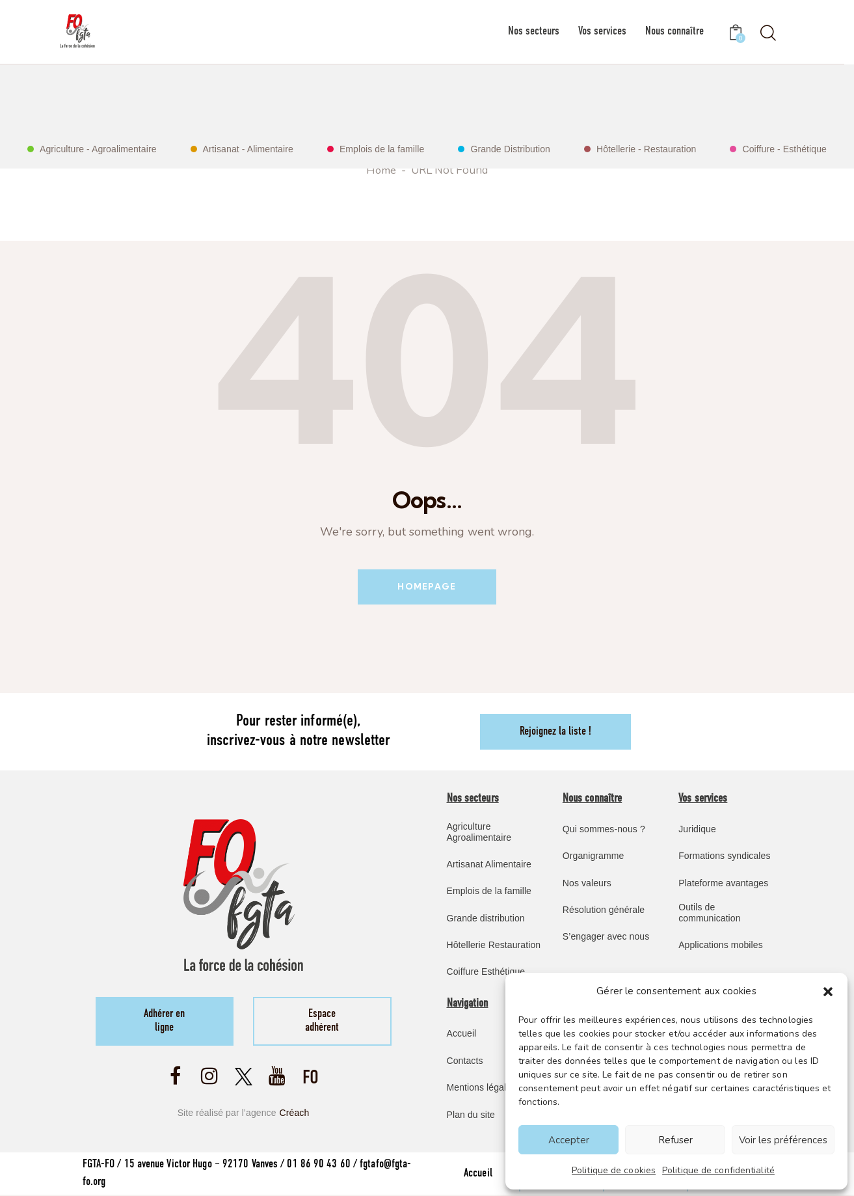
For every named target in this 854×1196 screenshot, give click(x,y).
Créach (295, 1114)
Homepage (426, 587)
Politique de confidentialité (718, 1170)
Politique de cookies (614, 1170)
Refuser (675, 1140)
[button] (827, 991)
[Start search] (767, 33)
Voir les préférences (783, 1140)
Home (381, 171)
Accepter (568, 1140)
